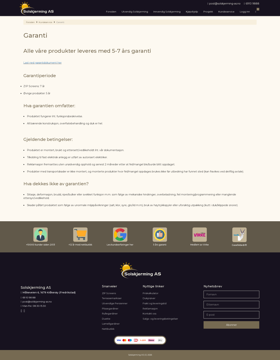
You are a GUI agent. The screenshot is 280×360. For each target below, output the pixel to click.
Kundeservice (226, 11)
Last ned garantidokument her (42, 62)
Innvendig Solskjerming (167, 11)
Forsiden (111, 11)
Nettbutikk (108, 328)
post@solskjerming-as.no (224, 3)
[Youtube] (25, 311)
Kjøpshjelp (192, 11)
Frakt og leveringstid (154, 303)
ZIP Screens (109, 293)
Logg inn (245, 11)
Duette (106, 318)
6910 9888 (251, 3)
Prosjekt (208, 11)
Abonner (231, 325)
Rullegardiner (110, 313)
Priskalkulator (150, 293)
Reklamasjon (150, 308)
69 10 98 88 (28, 297)
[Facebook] (22, 311)
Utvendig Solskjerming (135, 11)
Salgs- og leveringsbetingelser (160, 318)
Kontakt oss (149, 313)
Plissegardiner (110, 308)
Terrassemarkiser (112, 298)
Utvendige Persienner (115, 303)
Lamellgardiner (111, 323)
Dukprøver (149, 298)
